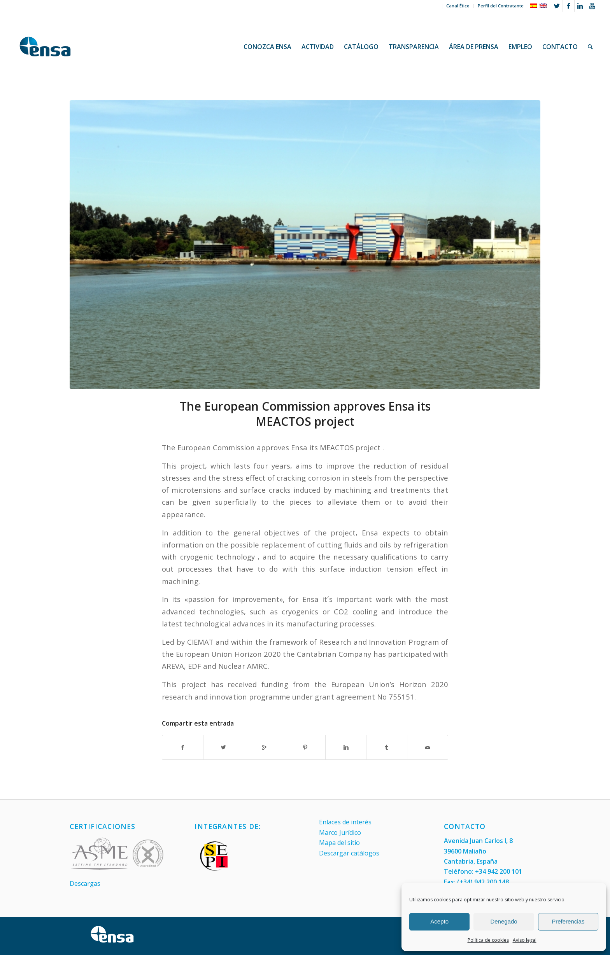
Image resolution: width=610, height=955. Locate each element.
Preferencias (568, 921)
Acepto (439, 921)
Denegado (503, 921)
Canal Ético (458, 6)
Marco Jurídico (340, 832)
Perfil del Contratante (501, 6)
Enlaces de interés (345, 822)
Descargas (85, 883)
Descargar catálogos (349, 853)
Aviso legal (524, 940)
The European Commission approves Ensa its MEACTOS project (305, 413)
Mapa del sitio (339, 842)
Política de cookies (488, 940)
